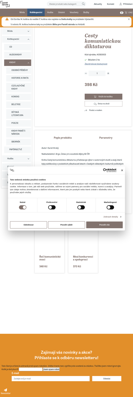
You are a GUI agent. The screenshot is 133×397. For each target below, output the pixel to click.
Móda (22, 12)
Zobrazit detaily (111, 217)
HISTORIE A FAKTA (19, 77)
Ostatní (61, 12)
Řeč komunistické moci (50, 258)
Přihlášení (127, 3)
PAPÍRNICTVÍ (15, 149)
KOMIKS (15, 96)
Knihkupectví (36, 12)
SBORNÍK (15, 141)
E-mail (15, 373)
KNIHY (12, 62)
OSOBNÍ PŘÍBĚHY (19, 70)
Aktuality (98, 3)
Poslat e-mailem (95, 110)
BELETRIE (16, 104)
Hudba (50, 12)
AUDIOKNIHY (15, 54)
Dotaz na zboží (103, 103)
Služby (86, 12)
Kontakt (110, 3)
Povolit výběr (66, 225)
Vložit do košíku (105, 96)
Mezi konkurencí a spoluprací (83, 258)
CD (10, 46)
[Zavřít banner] (122, 170)
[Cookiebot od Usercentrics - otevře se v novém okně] (105, 170)
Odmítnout (29, 225)
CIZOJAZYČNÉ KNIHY (18, 87)
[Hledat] (83, 4)
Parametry (105, 137)
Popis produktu (63, 137)
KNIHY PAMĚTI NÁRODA (18, 132)
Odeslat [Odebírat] (106, 378)
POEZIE (14, 122)
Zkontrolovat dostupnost (96, 63)
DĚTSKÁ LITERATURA (17, 114)
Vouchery (74, 12)
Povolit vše (104, 225)
